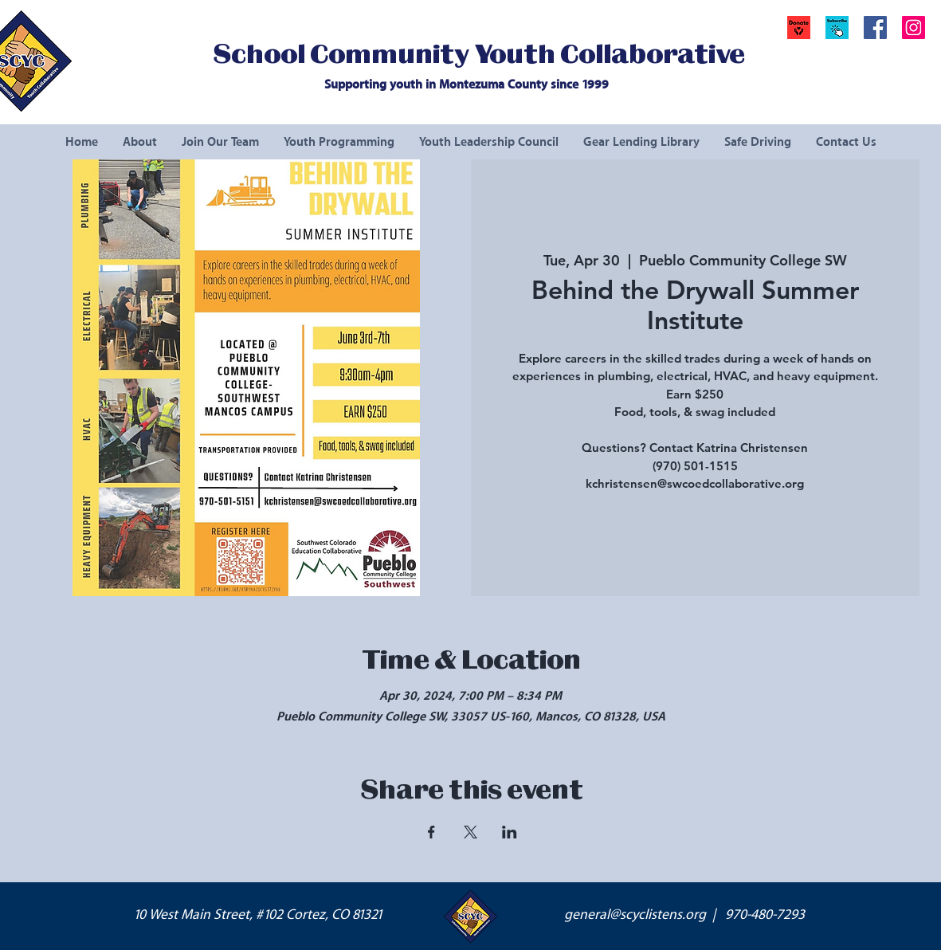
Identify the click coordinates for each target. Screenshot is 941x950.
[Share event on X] (470, 832)
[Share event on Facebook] (431, 832)
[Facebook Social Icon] (875, 27)
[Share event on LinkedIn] (509, 832)
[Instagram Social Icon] (913, 27)
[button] (837, 27)
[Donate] (798, 27)
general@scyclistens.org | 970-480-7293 (684, 915)
